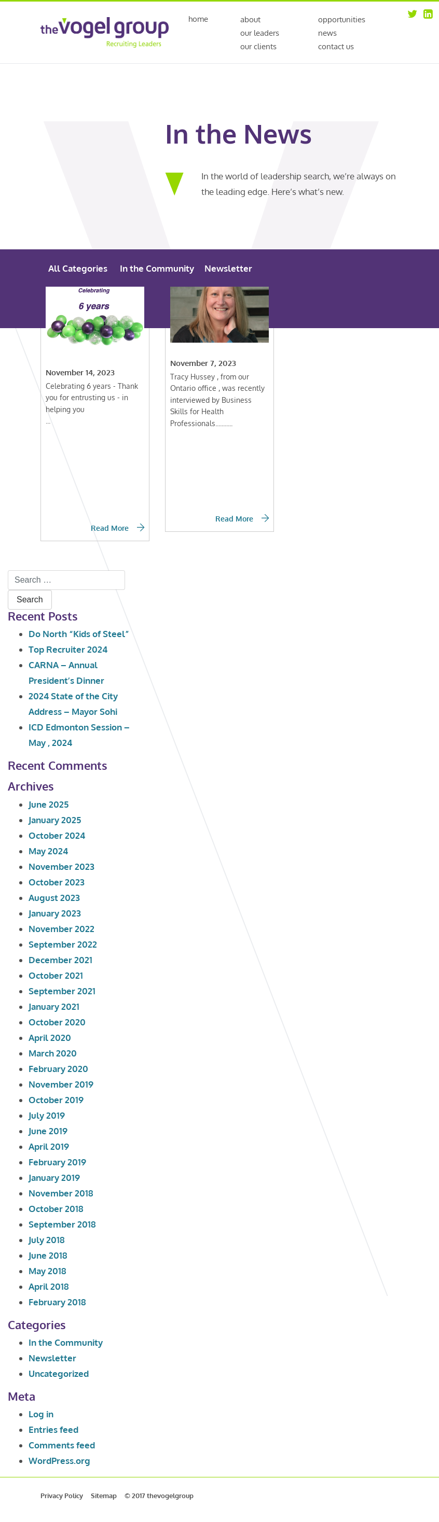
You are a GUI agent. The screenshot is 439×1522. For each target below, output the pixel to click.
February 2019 (57, 1162)
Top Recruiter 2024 (68, 649)
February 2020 (58, 1068)
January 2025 (55, 819)
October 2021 (56, 975)
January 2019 (54, 1177)
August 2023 (54, 897)
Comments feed (62, 1445)
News (327, 33)
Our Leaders (259, 33)
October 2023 (57, 882)
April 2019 (49, 1146)
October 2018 (56, 1208)
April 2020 (50, 1037)
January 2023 (55, 913)
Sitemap (104, 1495)
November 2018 (61, 1193)
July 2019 (47, 1115)
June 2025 (48, 804)
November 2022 (61, 928)
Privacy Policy (61, 1495)
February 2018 (57, 1301)
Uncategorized (59, 1373)
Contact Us (336, 46)
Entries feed (53, 1429)
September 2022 (63, 944)
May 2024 (48, 850)
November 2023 (61, 866)
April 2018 (49, 1286)
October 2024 (57, 835)
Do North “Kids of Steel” (79, 633)
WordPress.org (59, 1460)
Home (198, 19)
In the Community (157, 268)
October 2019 (56, 1099)
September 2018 (62, 1224)
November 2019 (61, 1084)
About (250, 19)
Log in (41, 1413)
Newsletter (228, 268)
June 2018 (48, 1255)
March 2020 (53, 1053)
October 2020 (57, 1022)
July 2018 (47, 1239)
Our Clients (258, 46)
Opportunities (341, 19)
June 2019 (48, 1130)
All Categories (77, 268)
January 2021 (54, 1006)
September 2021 (62, 990)
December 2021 (60, 959)
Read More (117, 528)
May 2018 (47, 1270)
